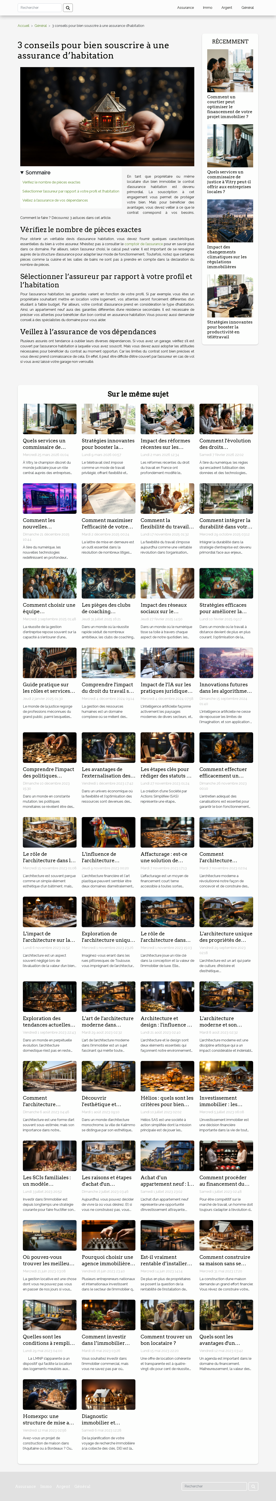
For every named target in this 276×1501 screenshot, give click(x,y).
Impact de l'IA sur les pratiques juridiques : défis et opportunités (166, 691)
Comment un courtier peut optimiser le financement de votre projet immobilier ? (229, 106)
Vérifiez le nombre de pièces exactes (51, 182)
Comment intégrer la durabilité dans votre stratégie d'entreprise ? (225, 530)
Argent (226, 8)
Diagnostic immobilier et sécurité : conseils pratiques (103, 1426)
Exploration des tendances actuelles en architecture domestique (46, 1028)
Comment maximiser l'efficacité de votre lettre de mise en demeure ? (107, 530)
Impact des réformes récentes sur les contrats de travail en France (166, 450)
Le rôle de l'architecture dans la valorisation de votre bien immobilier (48, 863)
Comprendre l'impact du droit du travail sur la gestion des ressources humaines (108, 694)
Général (248, 8)
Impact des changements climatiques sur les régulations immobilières (227, 257)
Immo (207, 8)
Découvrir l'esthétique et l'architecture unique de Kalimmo (107, 1107)
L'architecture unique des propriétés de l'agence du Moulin (225, 940)
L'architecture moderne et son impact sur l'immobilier (218, 1028)
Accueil (23, 26)
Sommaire (38, 172)
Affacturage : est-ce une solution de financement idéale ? (166, 860)
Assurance (185, 8)
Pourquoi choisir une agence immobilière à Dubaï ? (108, 1263)
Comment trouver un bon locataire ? (166, 1340)
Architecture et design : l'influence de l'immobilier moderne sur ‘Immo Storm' (167, 1028)
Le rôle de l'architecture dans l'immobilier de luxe (165, 940)
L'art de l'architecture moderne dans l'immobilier (108, 1024)
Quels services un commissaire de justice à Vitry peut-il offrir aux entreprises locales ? (229, 181)
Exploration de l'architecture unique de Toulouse (107, 940)
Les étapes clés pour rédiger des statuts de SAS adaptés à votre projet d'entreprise (166, 779)
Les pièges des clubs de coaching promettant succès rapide (106, 614)
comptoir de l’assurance (144, 244)
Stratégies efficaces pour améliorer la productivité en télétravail (222, 614)
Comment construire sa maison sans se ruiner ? (224, 1263)
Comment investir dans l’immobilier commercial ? (104, 1343)
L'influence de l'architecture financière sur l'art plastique (104, 863)
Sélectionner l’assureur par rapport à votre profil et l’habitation (70, 191)
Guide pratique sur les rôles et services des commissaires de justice (47, 694)
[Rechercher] (40, 7)
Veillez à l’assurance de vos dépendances (55, 200)
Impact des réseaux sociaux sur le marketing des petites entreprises (167, 614)
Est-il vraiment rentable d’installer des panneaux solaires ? (167, 1266)
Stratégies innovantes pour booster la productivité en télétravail (229, 329)
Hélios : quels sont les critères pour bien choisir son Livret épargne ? (167, 1107)
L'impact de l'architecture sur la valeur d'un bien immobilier (46, 943)
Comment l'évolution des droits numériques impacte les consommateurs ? (225, 450)
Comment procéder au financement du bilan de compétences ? (225, 1187)
